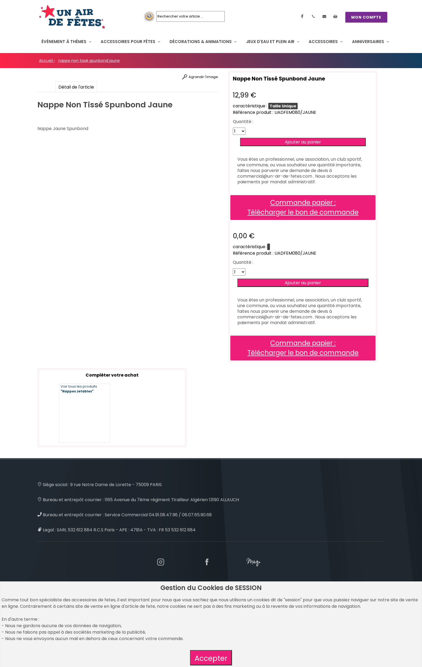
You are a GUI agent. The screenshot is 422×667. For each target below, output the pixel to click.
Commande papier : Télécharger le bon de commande (302, 207)
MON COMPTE (366, 17)
